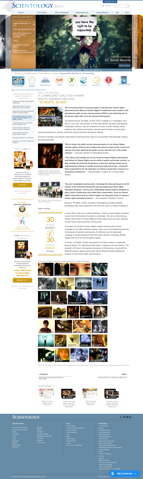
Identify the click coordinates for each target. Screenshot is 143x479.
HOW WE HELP (20, 90)
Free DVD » (22, 185)
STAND (101, 451)
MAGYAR (39, 427)
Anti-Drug (83, 81)
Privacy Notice (103, 476)
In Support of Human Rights (21, 46)
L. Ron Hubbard (42, 12)
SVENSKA (40, 432)
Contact (68, 443)
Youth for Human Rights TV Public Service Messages (22, 35)
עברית (14, 436)
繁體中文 (14, 443)
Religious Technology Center (106, 441)
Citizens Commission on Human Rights (109, 469)
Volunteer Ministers (102, 12)
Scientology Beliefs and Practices (75, 428)
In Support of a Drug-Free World (107, 462)
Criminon (59, 81)
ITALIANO (40, 440)
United (15, 41)
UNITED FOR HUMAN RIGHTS (36, 90)
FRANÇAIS (15, 434)
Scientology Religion (104, 432)
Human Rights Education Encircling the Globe (21, 133)
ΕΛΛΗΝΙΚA (40, 438)
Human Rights (96, 81)
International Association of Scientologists (110, 447)
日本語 (14, 438)
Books (127, 12)
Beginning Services (82, 12)
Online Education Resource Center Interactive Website (21, 128)
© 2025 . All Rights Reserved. (28, 476)
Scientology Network (104, 430)
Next (98, 70)
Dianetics (101, 428)
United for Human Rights (105, 464)
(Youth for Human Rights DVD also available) (22, 192)
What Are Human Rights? (22, 29)
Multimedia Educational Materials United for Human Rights (23, 112)
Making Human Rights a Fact (22, 24)
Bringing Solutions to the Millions (23, 137)
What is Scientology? (62, 12)
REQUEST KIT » (22, 280)
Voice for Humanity (71, 430)
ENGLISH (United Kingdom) (20, 429)
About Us (21, 12)
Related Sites (110, 2)
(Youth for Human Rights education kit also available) (22, 287)
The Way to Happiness (31, 81)
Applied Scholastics (45, 81)
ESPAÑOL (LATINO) (42, 434)
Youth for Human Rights (105, 466)
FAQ (117, 12)
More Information (71, 441)
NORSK (39, 429)
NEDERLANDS (16, 445)
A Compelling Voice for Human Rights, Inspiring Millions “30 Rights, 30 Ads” (22, 118)
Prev (44, 70)
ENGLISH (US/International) (20, 427)
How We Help (18, 86)
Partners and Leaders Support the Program (23, 141)
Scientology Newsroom (105, 436)
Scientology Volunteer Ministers (107, 445)
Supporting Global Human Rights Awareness (23, 102)
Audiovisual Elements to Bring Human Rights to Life (22, 123)
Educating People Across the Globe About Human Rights (22, 107)
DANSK (14, 432)
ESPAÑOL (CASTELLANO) (44, 436)
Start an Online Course (105, 443)
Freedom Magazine (124, 85)
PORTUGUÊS (41, 442)
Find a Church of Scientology (74, 445)
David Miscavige (103, 438)
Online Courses (70, 438)
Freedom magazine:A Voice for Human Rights (23, 52)
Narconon (72, 81)
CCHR (108, 81)
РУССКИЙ (15, 441)
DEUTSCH (15, 447)
